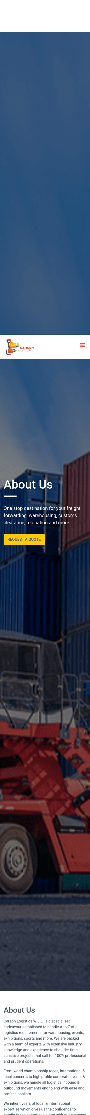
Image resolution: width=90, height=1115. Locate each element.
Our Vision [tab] (61, 1023)
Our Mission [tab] (30, 1023)
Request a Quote (24, 247)
